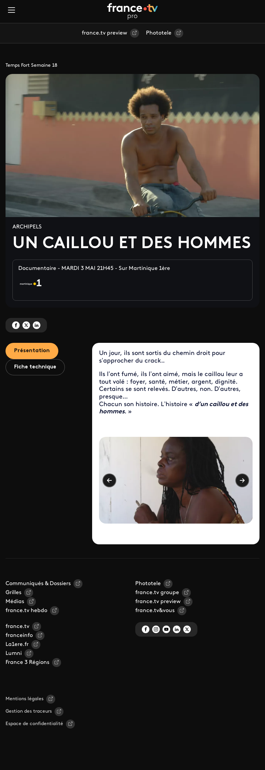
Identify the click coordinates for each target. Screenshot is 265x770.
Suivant (242, 480)
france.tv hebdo (26, 610)
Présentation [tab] (32, 351)
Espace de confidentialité (34, 723)
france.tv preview (104, 33)
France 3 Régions (27, 662)
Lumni (14, 653)
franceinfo (19, 635)
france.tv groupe (157, 592)
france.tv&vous (155, 610)
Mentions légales (24, 699)
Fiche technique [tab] (35, 367)
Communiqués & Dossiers (38, 583)
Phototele (158, 33)
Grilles (13, 592)
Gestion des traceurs (29, 711)
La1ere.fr (17, 644)
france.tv (17, 626)
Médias (15, 601)
